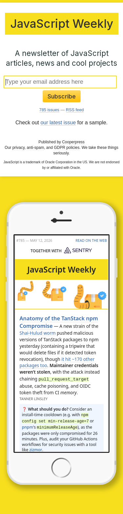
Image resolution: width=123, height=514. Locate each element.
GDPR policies (66, 147)
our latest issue (58, 122)
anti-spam (35, 147)
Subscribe (62, 96)
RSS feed (75, 109)
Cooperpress (73, 142)
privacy (18, 147)
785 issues (49, 109)
